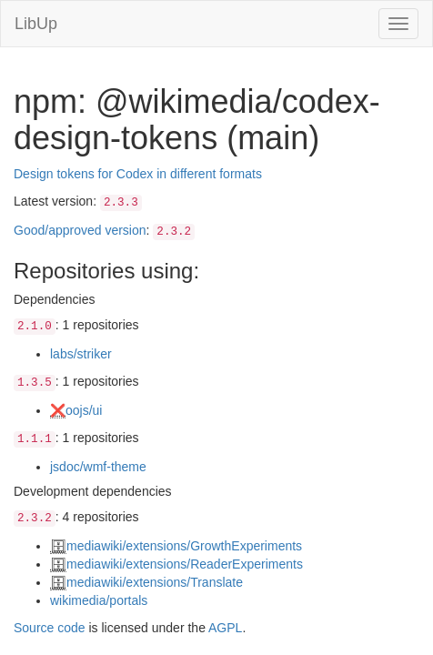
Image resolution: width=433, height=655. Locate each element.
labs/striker (81, 354)
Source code (50, 627)
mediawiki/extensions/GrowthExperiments (184, 546)
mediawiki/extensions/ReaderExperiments (184, 564)
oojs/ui (83, 410)
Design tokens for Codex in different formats (138, 173)
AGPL (225, 627)
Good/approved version (80, 230)
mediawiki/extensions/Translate (154, 582)
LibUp (36, 24)
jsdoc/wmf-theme (98, 466)
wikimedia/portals (98, 600)
